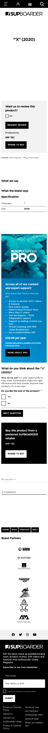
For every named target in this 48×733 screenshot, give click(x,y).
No (9, 403)
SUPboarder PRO (34, 715)
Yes (10, 116)
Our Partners (31, 711)
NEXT (35, 529)
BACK (14, 529)
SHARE (6, 529)
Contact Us (8, 718)
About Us (8, 714)
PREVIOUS (24, 529)
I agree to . (21, 691)
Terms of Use (32, 707)
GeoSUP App (32, 719)
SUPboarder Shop (12, 722)
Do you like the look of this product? (21, 391)
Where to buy (16, 145)
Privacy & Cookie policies (26, 691)
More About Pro (18, 353)
